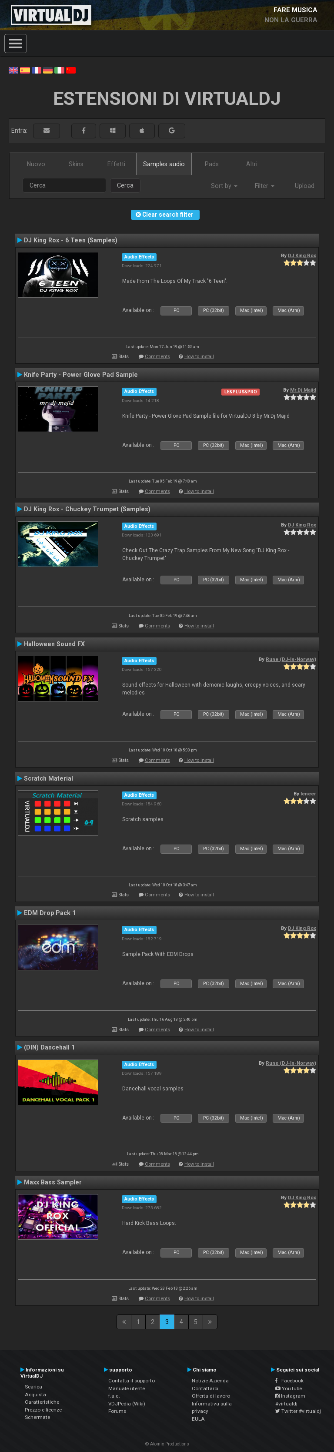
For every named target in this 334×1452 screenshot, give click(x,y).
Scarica (33, 1387)
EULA (198, 1419)
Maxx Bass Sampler (53, 1182)
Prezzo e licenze (43, 1410)
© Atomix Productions (167, 1444)
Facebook (289, 1381)
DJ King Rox (302, 255)
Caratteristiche (42, 1402)
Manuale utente (126, 1388)
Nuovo (36, 164)
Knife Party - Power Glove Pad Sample (81, 374)
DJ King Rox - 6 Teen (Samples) (70, 240)
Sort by (224, 185)
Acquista (35, 1395)
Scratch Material (48, 778)
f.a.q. (114, 1396)
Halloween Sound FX (54, 643)
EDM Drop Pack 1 (50, 912)
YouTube (288, 1388)
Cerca (125, 185)
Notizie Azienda (210, 1381)
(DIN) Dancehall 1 (49, 1047)
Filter (264, 185)
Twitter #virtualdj (298, 1411)
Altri (251, 164)
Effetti (116, 164)
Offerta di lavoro (211, 1396)
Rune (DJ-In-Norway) (291, 659)
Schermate (37, 1417)
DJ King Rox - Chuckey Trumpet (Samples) (87, 509)
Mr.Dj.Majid (303, 390)
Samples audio (164, 164)
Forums (117, 1411)
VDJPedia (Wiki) (126, 1404)
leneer (308, 794)
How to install (199, 356)
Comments (157, 356)
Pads (212, 164)
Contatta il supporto (131, 1381)
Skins (76, 164)
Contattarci (205, 1388)
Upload (304, 185)
